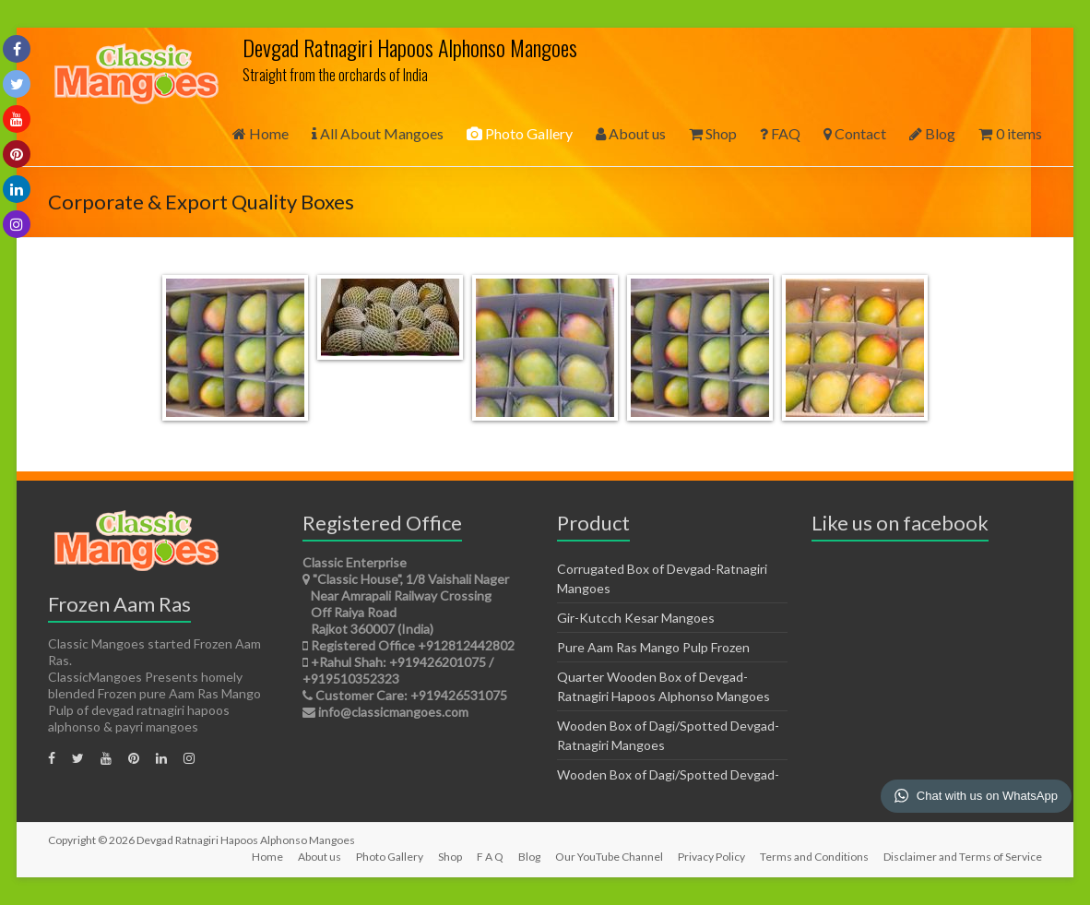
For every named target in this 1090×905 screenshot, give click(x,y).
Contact (854, 133)
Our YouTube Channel (609, 856)
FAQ (780, 133)
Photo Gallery (520, 133)
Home (260, 133)
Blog (932, 133)
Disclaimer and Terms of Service (962, 856)
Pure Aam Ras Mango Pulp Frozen (653, 647)
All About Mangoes (378, 133)
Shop (713, 133)
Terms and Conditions (814, 856)
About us (631, 133)
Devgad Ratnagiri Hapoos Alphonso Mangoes (410, 47)
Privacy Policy (711, 856)
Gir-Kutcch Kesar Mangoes (636, 617)
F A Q (490, 856)
